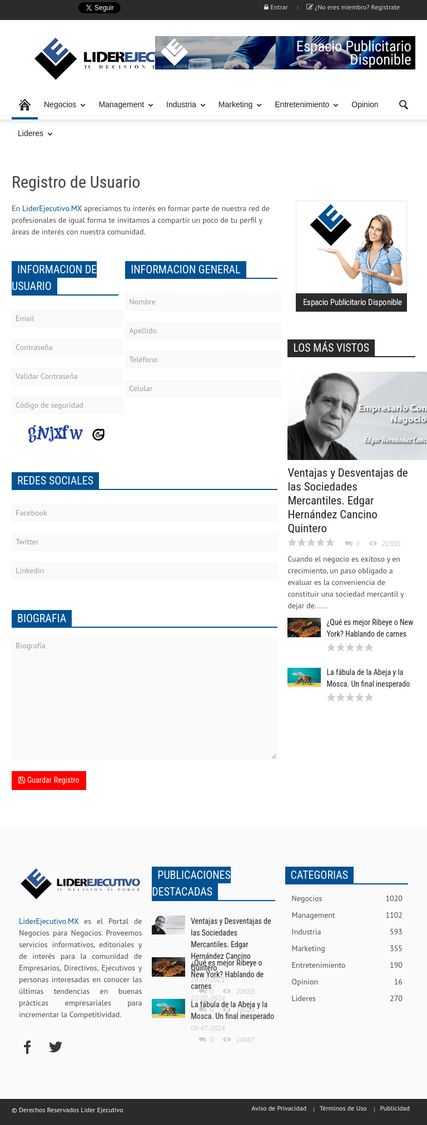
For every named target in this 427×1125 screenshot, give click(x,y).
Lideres (32, 138)
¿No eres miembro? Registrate (353, 7)
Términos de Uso (343, 1108)
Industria (183, 109)
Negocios (62, 109)
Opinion (364, 104)
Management (122, 109)
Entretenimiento (304, 109)
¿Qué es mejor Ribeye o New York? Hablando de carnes (227, 974)
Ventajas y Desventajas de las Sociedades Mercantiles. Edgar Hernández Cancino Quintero (347, 500)
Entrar (275, 7)
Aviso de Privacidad (278, 1108)
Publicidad (395, 1108)
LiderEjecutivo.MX (52, 208)
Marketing (237, 109)
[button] (404, 104)
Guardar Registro (49, 780)
